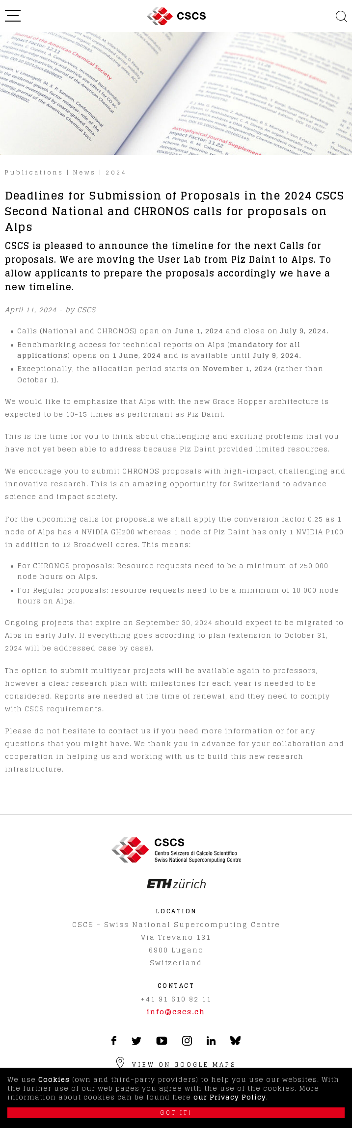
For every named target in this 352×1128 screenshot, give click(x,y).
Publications (34, 172)
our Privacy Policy (229, 1097)
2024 (116, 172)
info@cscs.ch (176, 1011)
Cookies (54, 1079)
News (84, 172)
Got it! (176, 1113)
